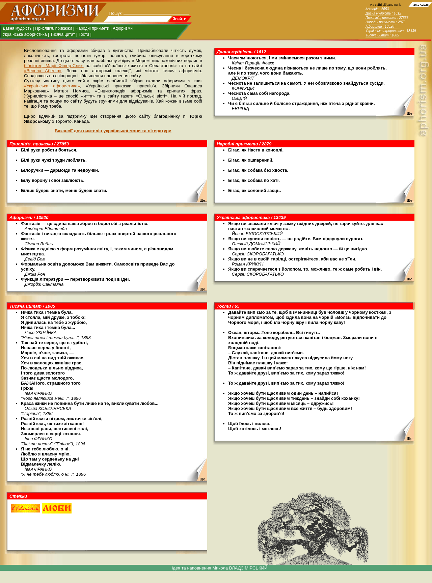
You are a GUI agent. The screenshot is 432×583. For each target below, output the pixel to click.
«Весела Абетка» (42, 70)
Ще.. (410, 113)
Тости (84, 34)
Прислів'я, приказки (53, 28)
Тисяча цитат (62, 34)
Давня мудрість (17, 28)
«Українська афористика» (52, 85)
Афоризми (123, 28)
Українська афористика (25, 34)
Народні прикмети (92, 28)
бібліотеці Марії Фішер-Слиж (54, 65)
